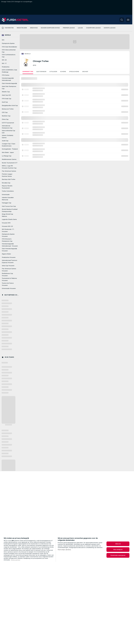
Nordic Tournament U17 (9, 163)
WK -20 (4, 60)
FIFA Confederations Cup (8, 56)
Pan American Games (9, 171)
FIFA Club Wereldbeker (9, 47)
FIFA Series (5, 75)
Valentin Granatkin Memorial (8, 199)
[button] (121, 19)
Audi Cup (5, 102)
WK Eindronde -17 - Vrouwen (8, 230)
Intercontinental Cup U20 (8, 132)
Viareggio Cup (6, 203)
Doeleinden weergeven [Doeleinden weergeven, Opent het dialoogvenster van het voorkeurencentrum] (117, 555)
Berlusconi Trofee (8, 109)
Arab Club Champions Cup (9, 87)
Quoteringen (41, 71)
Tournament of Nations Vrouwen (9, 279)
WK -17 (4, 63)
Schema (63, 71)
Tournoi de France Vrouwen (8, 284)
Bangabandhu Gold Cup (10, 105)
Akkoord (118, 544)
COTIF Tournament (8, 123)
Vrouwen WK (6, 223)
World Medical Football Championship (9, 210)
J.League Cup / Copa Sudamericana (8, 145)
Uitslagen (53, 71)
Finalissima (5, 67)
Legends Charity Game (9, 219)
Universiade (6, 194)
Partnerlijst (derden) (64, 549)
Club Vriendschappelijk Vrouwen (9, 250)
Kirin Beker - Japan (8, 152)
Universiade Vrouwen (9, 288)
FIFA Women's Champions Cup (7, 240)
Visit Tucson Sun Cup (9, 206)
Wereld (28, 54)
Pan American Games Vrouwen (9, 270)
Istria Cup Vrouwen (8, 266)
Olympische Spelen (8, 43)
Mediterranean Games (9, 159)
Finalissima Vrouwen (8, 257)
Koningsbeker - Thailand (10, 149)
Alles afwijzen (118, 549)
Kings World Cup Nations (7, 215)
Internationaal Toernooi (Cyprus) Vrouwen (9, 261)
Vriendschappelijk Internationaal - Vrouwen (10, 245)
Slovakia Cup (6, 183)
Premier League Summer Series (7, 175)
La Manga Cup (6, 156)
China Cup (5, 119)
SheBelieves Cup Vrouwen (7, 275)
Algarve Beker (6, 254)
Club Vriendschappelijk (9, 83)
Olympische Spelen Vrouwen (8, 235)
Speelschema (74, 71)
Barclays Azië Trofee (8, 179)
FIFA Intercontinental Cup (8, 51)
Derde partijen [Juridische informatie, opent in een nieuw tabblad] (15, 560)
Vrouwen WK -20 (7, 226)
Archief (85, 71)
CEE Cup (5, 112)
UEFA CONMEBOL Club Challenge (9, 71)
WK (3, 40)
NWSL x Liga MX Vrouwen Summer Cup (9, 167)
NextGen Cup (6, 116)
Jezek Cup (5, 141)
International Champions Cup (7, 127)
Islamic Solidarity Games (7, 136)
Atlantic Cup (6, 92)
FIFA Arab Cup (6, 99)
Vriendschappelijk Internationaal (8, 79)
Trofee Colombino (8, 191)
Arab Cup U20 (6, 95)
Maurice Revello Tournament (7, 187)
